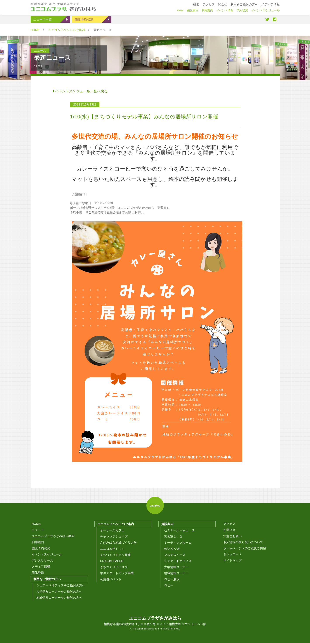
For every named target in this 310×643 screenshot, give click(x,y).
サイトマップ (232, 560)
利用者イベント (110, 579)
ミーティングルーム (178, 542)
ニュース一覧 (42, 19)
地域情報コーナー (176, 573)
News (180, 10)
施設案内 (167, 524)
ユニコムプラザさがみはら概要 (53, 536)
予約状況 (242, 10)
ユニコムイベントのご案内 (66, 30)
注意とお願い (232, 536)
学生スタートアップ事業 (117, 573)
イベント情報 (224, 10)
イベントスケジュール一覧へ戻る (79, 91)
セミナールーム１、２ (179, 530)
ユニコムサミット (112, 548)
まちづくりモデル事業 (115, 555)
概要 (196, 4)
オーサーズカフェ (112, 530)
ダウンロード (232, 554)
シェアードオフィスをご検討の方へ (60, 585)
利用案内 (38, 542)
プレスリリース (42, 560)
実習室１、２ (173, 536)
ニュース (38, 530)
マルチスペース (174, 555)
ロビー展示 (171, 579)
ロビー (168, 585)
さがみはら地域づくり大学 (118, 542)
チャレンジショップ (114, 536)
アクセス (229, 523)
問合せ (222, 4)
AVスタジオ (172, 548)
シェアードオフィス (178, 561)
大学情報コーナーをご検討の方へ (59, 591)
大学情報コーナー (176, 567)
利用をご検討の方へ (47, 579)
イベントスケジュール (47, 554)
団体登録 (38, 572)
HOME (35, 30)
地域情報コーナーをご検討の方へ (59, 597)
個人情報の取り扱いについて (243, 542)
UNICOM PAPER (111, 561)
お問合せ (229, 530)
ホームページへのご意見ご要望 (244, 548)
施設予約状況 (84, 19)
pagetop (155, 505)
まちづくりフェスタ (114, 567)
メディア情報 (41, 566)
